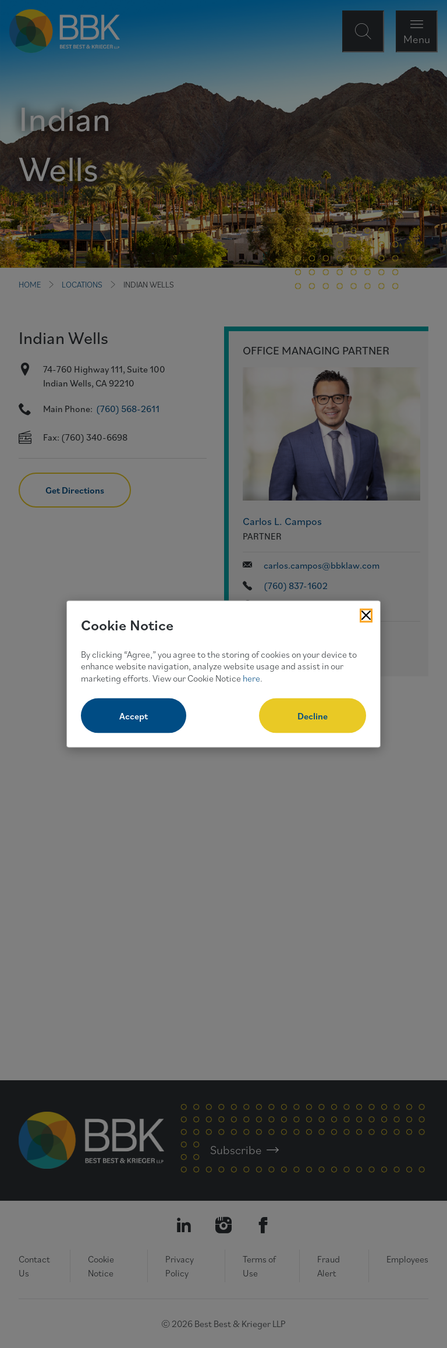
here (251, 678)
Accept (133, 715)
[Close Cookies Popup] (366, 616)
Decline (312, 715)
